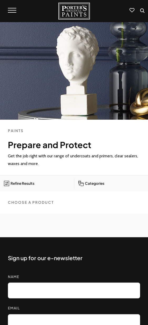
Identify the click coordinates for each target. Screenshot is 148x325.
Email (14, 308)
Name (13, 276)
